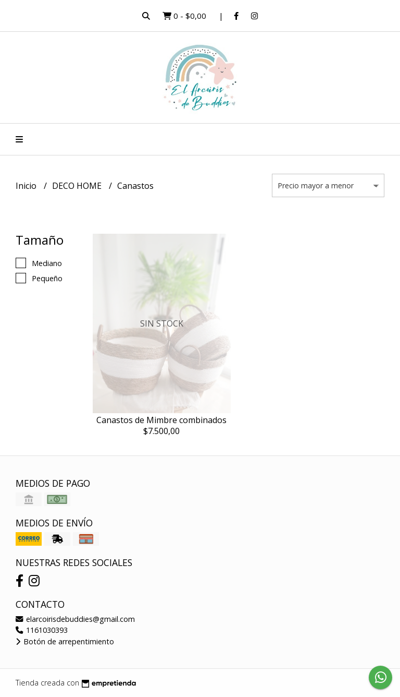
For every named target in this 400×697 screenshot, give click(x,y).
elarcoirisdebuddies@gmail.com (75, 619)
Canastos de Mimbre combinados (161, 420)
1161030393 (42, 630)
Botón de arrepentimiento (65, 641)
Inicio (27, 185)
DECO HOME (78, 185)
